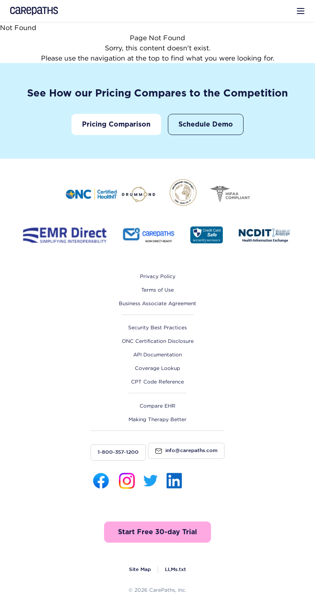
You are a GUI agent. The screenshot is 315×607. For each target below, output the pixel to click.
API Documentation (157, 354)
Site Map (140, 569)
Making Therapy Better (157, 419)
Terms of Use (157, 289)
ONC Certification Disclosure (158, 341)
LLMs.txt (175, 569)
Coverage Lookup (157, 368)
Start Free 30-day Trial (157, 532)
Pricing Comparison (116, 124)
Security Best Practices (157, 327)
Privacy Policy (157, 276)
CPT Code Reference (157, 381)
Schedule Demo (205, 124)
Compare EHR (157, 405)
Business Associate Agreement (157, 303)
